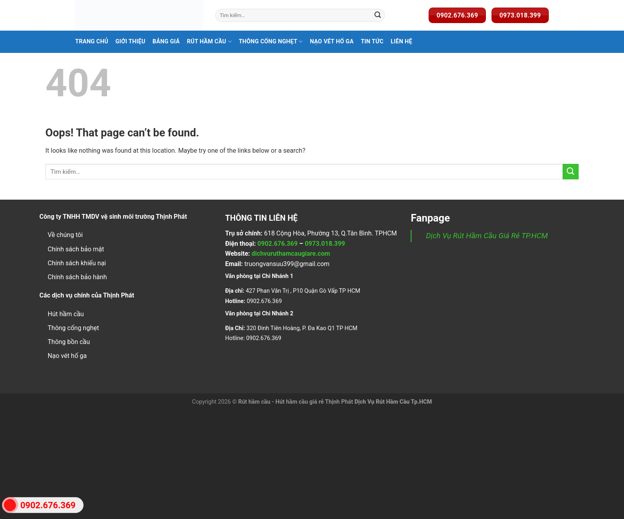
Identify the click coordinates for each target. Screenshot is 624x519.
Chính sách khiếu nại (77, 263)
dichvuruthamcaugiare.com (291, 253)
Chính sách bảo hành (77, 277)
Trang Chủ (91, 41)
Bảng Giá (166, 41)
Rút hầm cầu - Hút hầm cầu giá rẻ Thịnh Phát (295, 401)
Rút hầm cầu (209, 41)
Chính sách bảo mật (76, 249)
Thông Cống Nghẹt (271, 41)
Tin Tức (372, 41)
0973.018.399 (325, 243)
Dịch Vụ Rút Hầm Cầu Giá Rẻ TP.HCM (487, 235)
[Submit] (377, 15)
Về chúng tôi (65, 235)
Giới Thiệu (130, 41)
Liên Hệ (401, 41)
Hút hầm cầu (66, 314)
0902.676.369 (277, 243)
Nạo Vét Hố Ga (332, 41)
